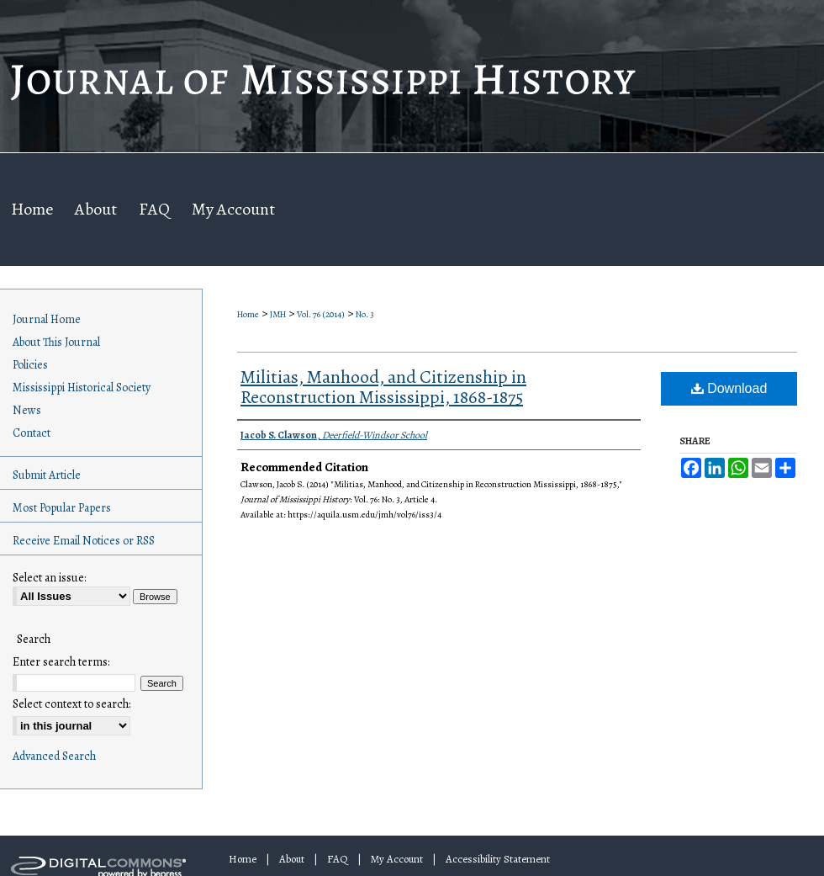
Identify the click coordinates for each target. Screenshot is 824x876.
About (291, 859)
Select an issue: (49, 578)
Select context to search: (71, 704)
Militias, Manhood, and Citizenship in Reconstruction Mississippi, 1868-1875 (383, 387)
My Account (397, 859)
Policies (30, 365)
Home (248, 314)
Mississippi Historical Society (82, 388)
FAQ (337, 859)
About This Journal (56, 342)
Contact (31, 433)
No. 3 (365, 314)
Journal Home (47, 319)
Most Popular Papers (62, 508)
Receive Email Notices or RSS (84, 541)
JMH (278, 314)
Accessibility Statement (498, 859)
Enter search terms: (61, 662)
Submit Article (47, 475)
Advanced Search (54, 756)
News (27, 410)
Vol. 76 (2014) (321, 314)
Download (729, 388)
